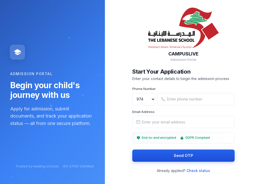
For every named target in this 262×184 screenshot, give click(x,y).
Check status (198, 171)
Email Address (143, 112)
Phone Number (144, 89)
